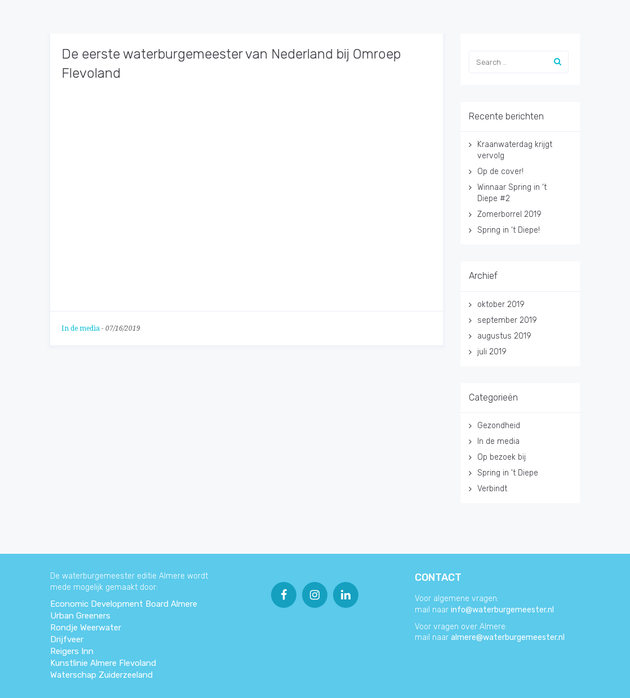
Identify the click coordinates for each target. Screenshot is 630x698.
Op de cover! (500, 171)
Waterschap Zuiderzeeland (101, 675)
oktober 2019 (501, 304)
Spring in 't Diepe (507, 473)
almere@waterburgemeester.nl (508, 637)
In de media (80, 328)
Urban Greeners (80, 616)
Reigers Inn (72, 651)
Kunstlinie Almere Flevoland (103, 663)
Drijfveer (66, 639)
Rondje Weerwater (85, 628)
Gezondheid (498, 425)
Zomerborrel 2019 (509, 214)
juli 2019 (492, 352)
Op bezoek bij (501, 457)
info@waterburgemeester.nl (502, 610)
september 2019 (507, 320)
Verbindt (492, 489)
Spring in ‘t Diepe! (508, 230)
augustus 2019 (504, 336)
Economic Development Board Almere (123, 604)
